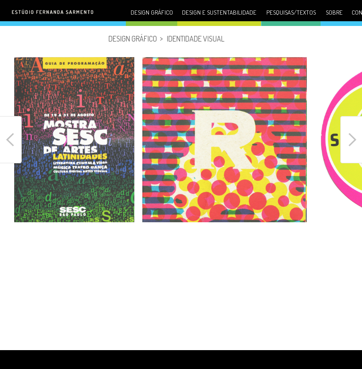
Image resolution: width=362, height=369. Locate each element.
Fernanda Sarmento (59, 19)
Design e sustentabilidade (219, 12)
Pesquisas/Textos (291, 12)
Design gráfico (152, 12)
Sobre (334, 12)
